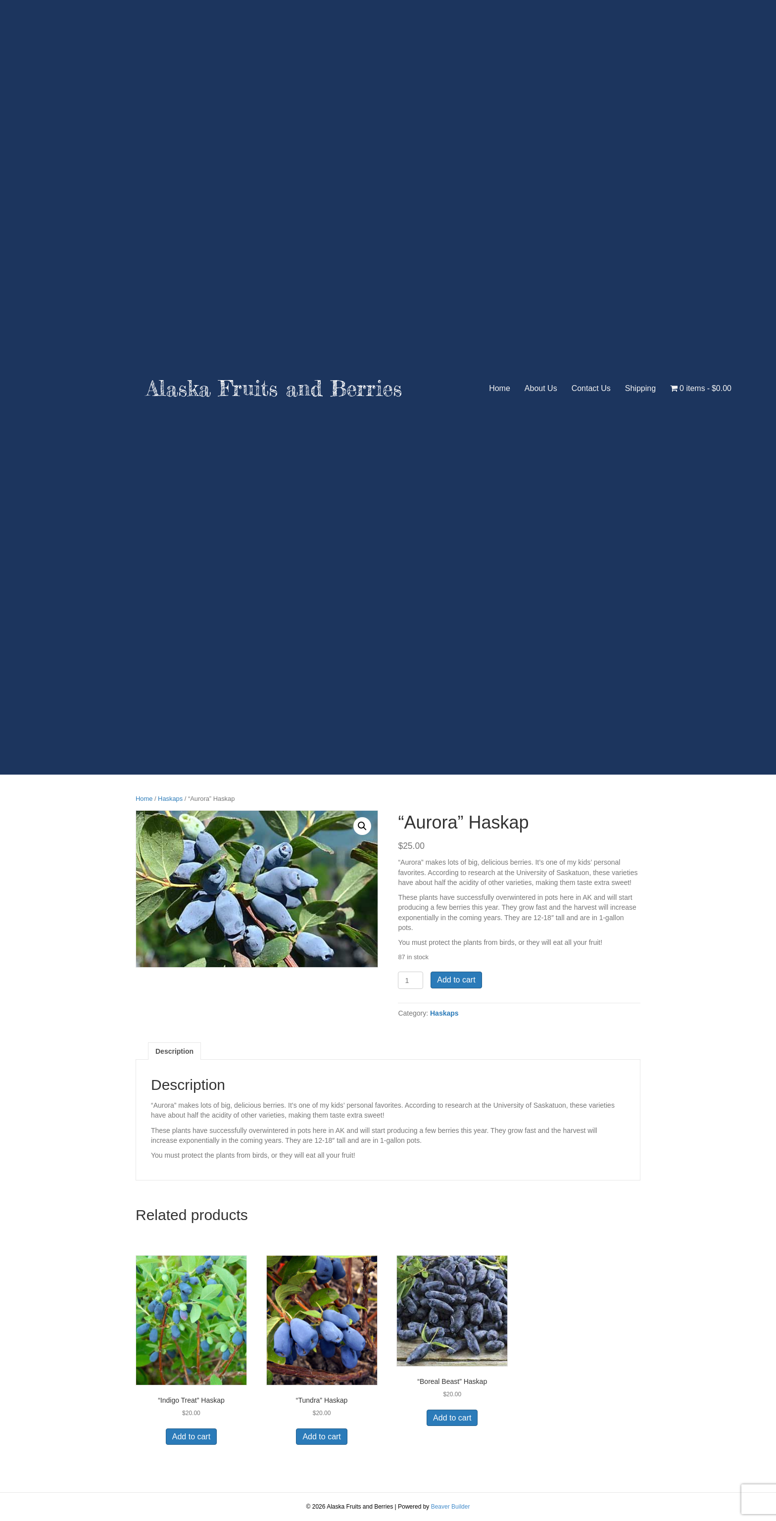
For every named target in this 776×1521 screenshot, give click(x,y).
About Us (541, 388)
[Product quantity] (410, 980)
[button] (362, 826)
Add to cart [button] (191, 1436)
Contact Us (591, 388)
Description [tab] (174, 1051)
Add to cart (456, 980)
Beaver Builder (450, 1506)
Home (499, 388)
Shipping (640, 388)
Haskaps (170, 798)
